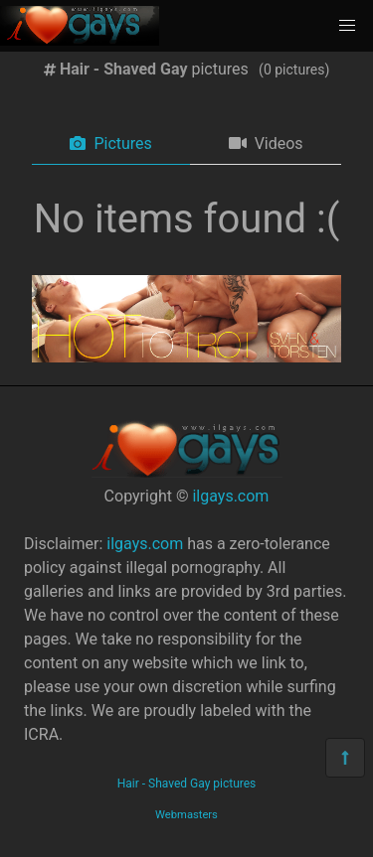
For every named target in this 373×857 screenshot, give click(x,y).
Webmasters (186, 814)
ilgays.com (230, 496)
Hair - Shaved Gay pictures (187, 783)
